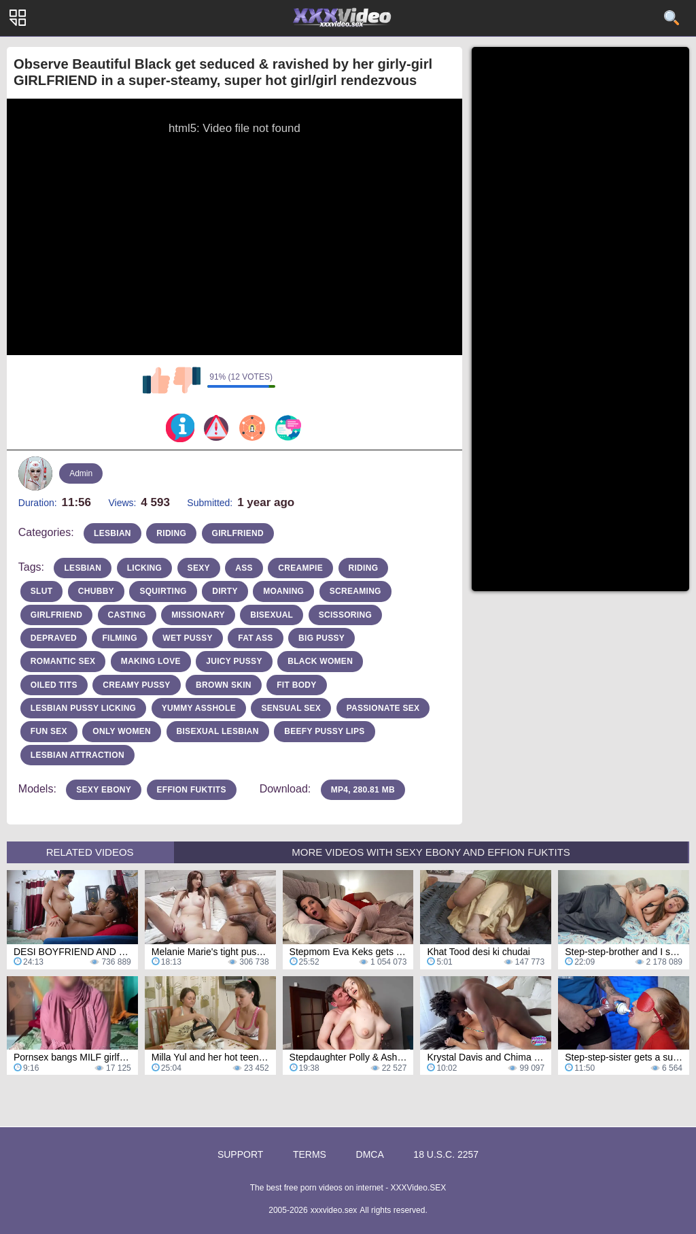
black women (320, 661)
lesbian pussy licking (83, 708)
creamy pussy (136, 685)
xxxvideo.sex (334, 1210)
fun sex (49, 731)
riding (171, 533)
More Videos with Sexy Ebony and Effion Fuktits (431, 852)
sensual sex (291, 708)
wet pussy (187, 638)
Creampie (300, 568)
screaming (355, 591)
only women (121, 731)
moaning (283, 591)
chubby (96, 591)
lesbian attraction (77, 755)
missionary (198, 615)
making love (151, 661)
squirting (162, 591)
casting (127, 615)
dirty (225, 591)
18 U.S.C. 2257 (445, 1154)
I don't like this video (187, 380)
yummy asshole (199, 708)
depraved (54, 638)
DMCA (370, 1154)
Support (240, 1154)
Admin (80, 473)
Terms (309, 1154)
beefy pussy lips (324, 731)
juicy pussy (234, 661)
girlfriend (238, 533)
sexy (199, 568)
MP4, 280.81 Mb (363, 790)
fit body (296, 685)
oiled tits (54, 685)
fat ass (255, 638)
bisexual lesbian (218, 731)
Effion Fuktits (191, 790)
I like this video (156, 380)
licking (144, 568)
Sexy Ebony (103, 790)
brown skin (223, 685)
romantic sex (63, 661)
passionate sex (383, 708)
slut (42, 591)
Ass (244, 568)
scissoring (345, 615)
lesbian (112, 533)
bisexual (271, 615)
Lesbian (82, 568)
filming (119, 638)
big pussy (321, 638)
